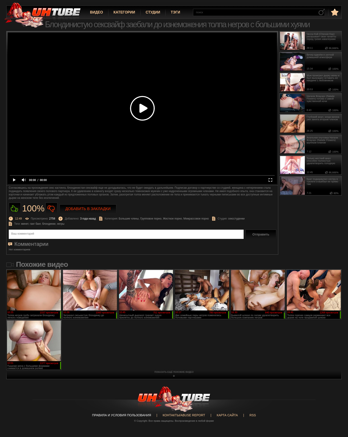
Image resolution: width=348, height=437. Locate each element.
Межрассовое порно (196, 218)
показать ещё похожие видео (174, 372)
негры (60, 223)
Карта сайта (227, 415)
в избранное (334, 12)
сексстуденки (236, 218)
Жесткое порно (172, 218)
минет (24, 223)
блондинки (48, 223)
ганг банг (35, 223)
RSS (252, 415)
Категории (124, 12)
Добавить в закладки (88, 209)
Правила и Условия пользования (121, 415)
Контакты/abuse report (184, 415)
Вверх (338, 411)
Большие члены (129, 218)
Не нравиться (51, 209)
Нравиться (15, 209)
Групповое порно (151, 218)
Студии (153, 12)
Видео (96, 12)
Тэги (175, 12)
